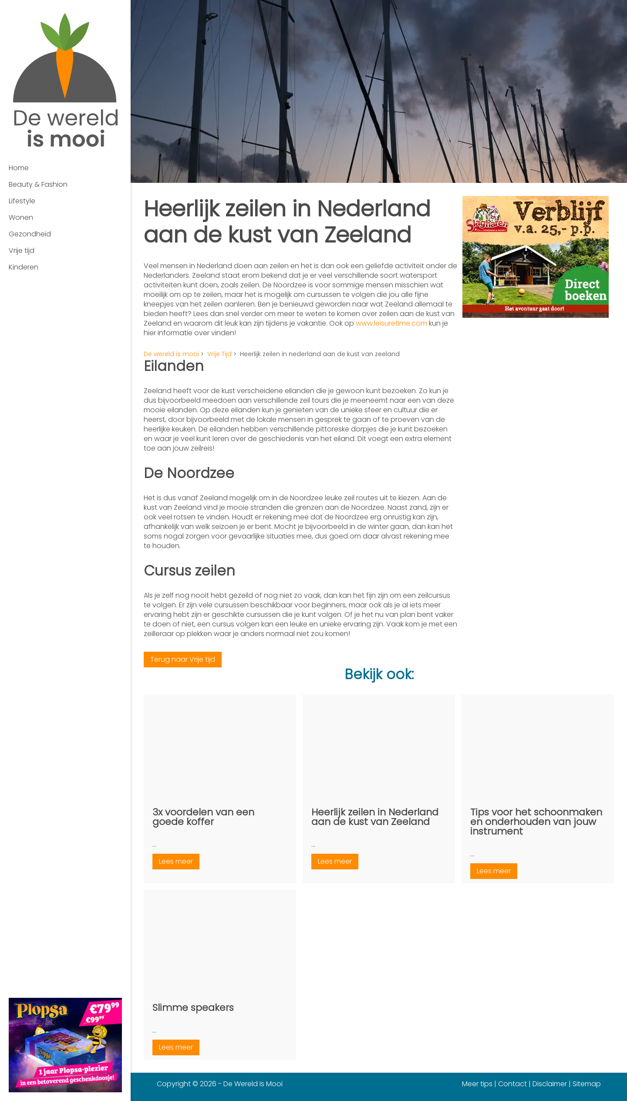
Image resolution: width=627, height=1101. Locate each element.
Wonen (21, 217)
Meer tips (477, 1084)
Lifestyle (22, 201)
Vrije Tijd (219, 354)
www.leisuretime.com (391, 323)
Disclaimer (550, 1084)
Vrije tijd (21, 251)
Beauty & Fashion (38, 184)
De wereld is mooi (171, 354)
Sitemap (587, 1084)
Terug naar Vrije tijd (182, 659)
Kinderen (23, 267)
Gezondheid (30, 234)
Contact (512, 1084)
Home (19, 168)
